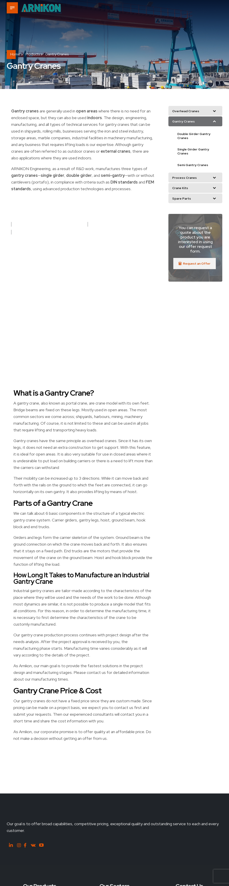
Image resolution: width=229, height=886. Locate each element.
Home (15, 54)
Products (32, 54)
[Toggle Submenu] (214, 111)
